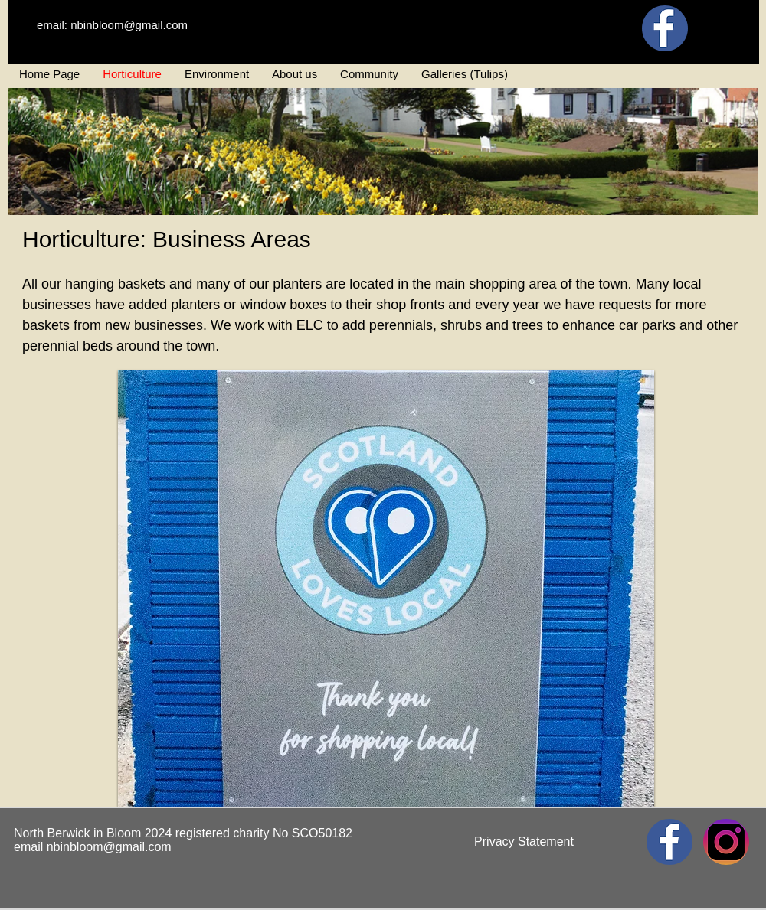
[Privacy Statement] (524, 842)
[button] (386, 588)
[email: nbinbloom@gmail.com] (112, 24)
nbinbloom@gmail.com (109, 846)
